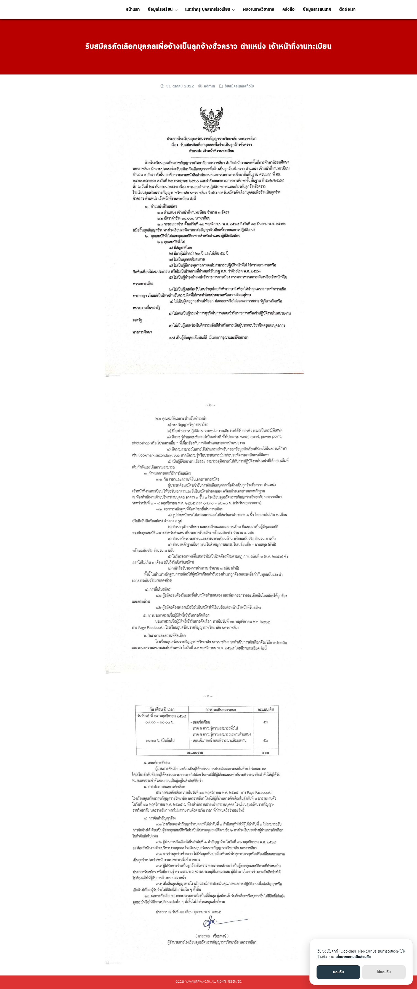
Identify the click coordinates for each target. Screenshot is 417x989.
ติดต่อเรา (347, 9)
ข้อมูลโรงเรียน (160, 9)
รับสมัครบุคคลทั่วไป (239, 86)
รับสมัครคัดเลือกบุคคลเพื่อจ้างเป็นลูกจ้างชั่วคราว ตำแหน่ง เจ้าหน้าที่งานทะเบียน (208, 47)
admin (209, 86)
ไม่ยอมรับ (384, 972)
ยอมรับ (338, 972)
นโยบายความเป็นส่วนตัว (353, 957)
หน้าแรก (133, 9)
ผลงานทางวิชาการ (258, 9)
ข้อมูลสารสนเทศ (317, 9)
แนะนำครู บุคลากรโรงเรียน (207, 9)
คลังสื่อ (288, 9)
